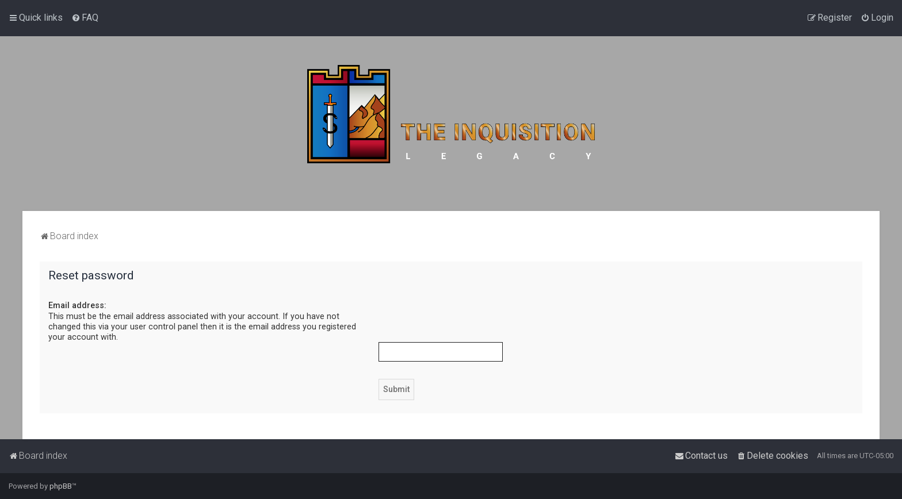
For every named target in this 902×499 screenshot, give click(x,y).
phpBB (60, 486)
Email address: (77, 305)
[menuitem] (84, 18)
